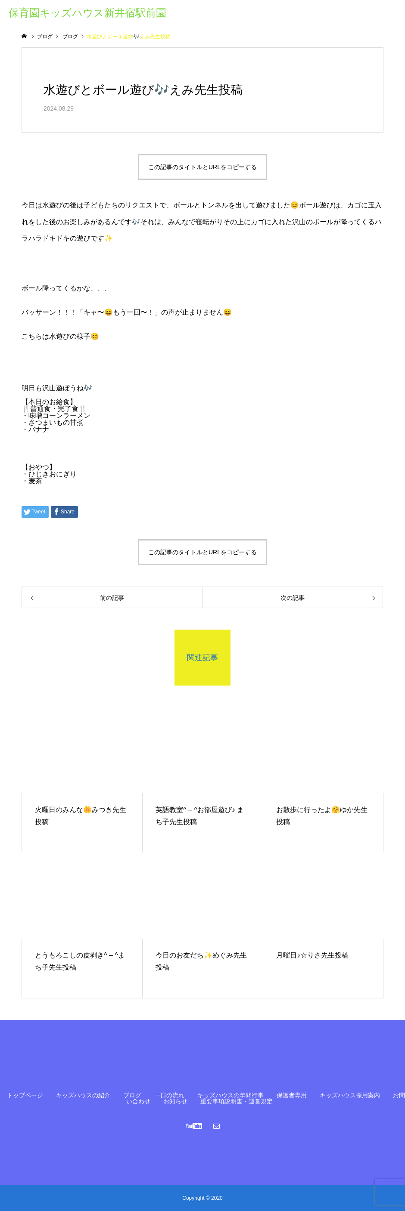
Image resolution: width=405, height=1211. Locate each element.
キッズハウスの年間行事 (230, 1095)
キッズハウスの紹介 (83, 1095)
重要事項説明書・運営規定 (236, 1101)
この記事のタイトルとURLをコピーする (202, 167)
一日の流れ (169, 1095)
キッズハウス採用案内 (350, 1095)
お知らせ (175, 1101)
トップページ (25, 1095)
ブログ (132, 1095)
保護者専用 (292, 1095)
